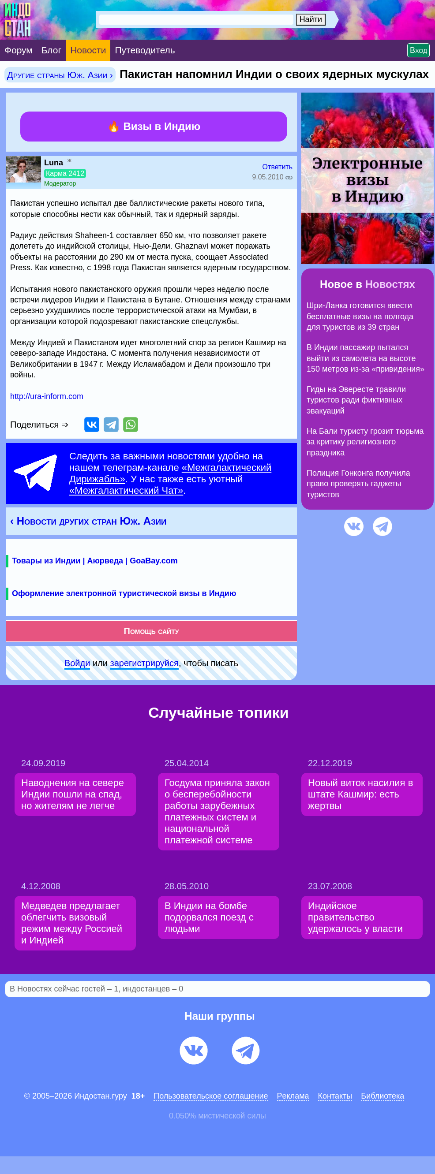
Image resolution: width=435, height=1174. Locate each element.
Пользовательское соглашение (211, 1096)
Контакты (335, 1096)
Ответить (277, 167)
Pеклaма (293, 1096)
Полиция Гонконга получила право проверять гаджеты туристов (358, 484)
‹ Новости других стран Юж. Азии (88, 521)
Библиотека (382, 1096)
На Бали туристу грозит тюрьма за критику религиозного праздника (365, 442)
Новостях (390, 284)
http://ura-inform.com (46, 396)
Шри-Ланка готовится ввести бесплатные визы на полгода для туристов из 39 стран (360, 316)
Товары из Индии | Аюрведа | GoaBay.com (95, 560)
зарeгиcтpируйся (144, 663)
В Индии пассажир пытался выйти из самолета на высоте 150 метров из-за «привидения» (365, 358)
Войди (77, 663)
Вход (418, 50)
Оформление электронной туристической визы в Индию (124, 593)
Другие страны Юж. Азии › (60, 75)
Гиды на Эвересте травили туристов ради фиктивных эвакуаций (356, 400)
